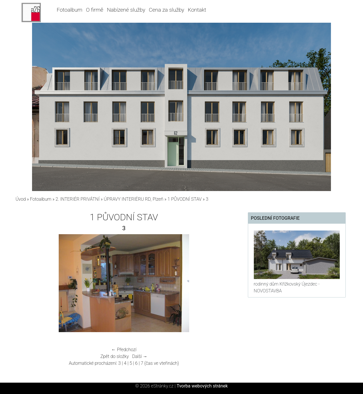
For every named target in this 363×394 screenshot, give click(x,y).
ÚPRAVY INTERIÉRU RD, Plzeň (133, 199)
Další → (139, 356)
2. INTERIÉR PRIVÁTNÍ (78, 199)
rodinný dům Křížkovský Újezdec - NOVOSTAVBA (287, 287)
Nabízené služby (126, 10)
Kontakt (197, 10)
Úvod (21, 199)
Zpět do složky (114, 356)
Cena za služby (166, 10)
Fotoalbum (69, 10)
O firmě (94, 10)
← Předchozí (123, 349)
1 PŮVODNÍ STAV (185, 199)
